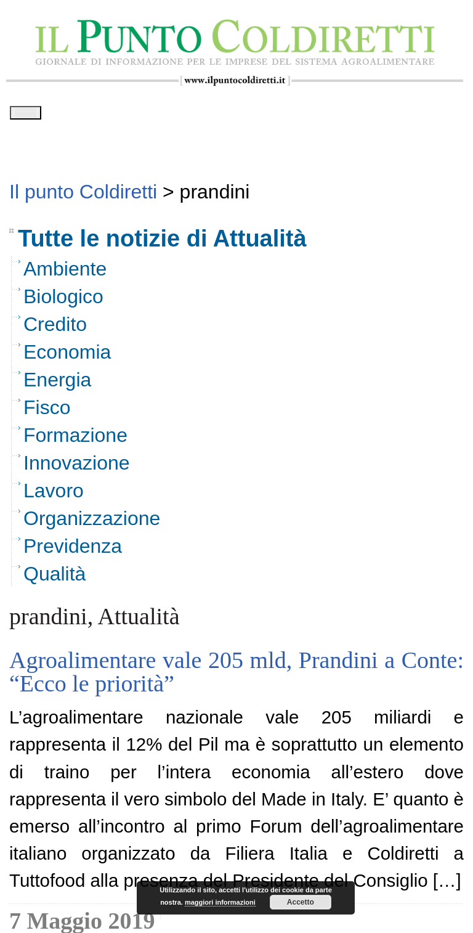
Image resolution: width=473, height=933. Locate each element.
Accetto (300, 902)
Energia (57, 383)
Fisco (46, 411)
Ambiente (65, 272)
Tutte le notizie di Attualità (162, 243)
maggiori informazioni (220, 902)
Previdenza (72, 550)
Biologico (63, 300)
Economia (67, 355)
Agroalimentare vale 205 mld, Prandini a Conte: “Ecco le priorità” (236, 675)
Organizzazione (91, 522)
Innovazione (76, 466)
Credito (55, 328)
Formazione (75, 439)
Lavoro (53, 494)
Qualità (54, 577)
